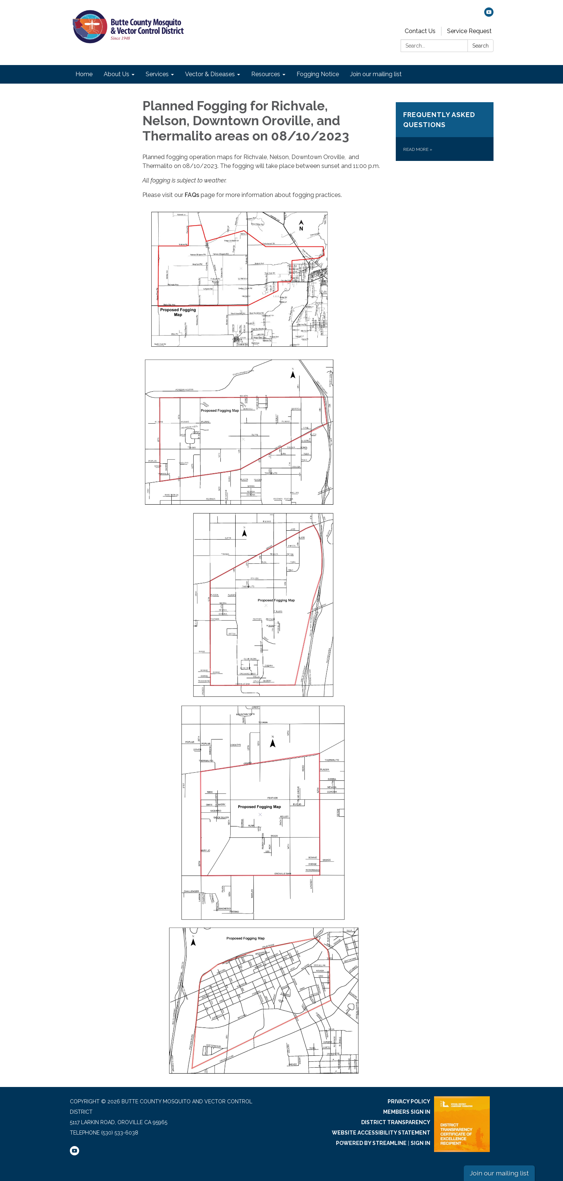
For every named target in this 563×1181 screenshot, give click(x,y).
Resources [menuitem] (265, 74)
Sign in (420, 1143)
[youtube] (489, 14)
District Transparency (395, 1122)
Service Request (469, 31)
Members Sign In (406, 1112)
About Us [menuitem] (116, 74)
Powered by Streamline (371, 1143)
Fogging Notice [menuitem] (318, 74)
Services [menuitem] (157, 74)
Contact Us (420, 31)
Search (480, 46)
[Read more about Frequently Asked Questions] (445, 131)
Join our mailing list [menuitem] (376, 74)
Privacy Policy (409, 1101)
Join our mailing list (499, 1173)
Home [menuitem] (84, 74)
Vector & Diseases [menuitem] (210, 74)
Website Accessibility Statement (381, 1133)
